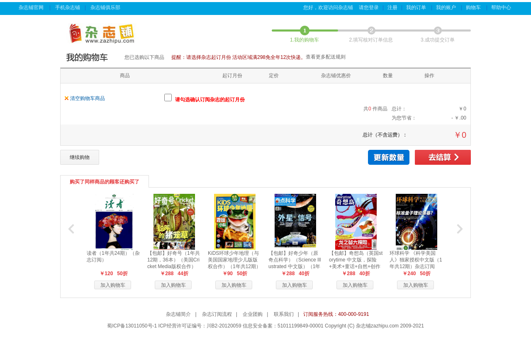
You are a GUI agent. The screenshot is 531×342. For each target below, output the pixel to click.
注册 (392, 7)
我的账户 (446, 7)
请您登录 (369, 7)
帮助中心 (501, 7)
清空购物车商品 (87, 98)
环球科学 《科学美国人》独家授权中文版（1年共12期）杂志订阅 (416, 259)
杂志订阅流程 (217, 314)
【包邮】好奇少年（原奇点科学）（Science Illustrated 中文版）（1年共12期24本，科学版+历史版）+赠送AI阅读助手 (295, 266)
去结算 (443, 157)
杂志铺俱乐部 (106, 7)
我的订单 (416, 7)
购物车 (474, 7)
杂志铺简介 (178, 314)
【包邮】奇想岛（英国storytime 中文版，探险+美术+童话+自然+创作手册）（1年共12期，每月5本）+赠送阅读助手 (355, 266)
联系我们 (284, 314)
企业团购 (253, 314)
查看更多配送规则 (326, 57)
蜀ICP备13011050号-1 (132, 326)
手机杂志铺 (67, 7)
